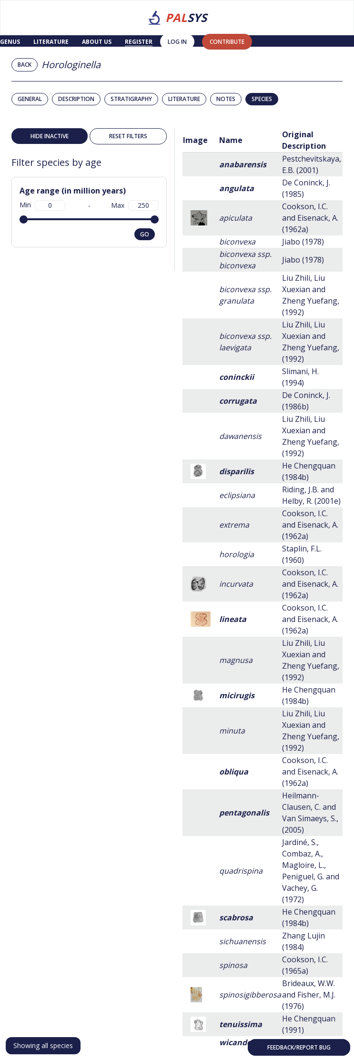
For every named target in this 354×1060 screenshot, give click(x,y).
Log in (177, 42)
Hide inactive (49, 136)
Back (24, 65)
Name (231, 140)
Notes (225, 99)
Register (138, 42)
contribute (227, 42)
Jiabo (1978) (303, 241)
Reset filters (128, 136)
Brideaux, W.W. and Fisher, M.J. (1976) (308, 994)
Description (76, 99)
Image (195, 140)
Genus (10, 42)
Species (262, 99)
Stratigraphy (131, 99)
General (30, 99)
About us (96, 42)
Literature (51, 42)
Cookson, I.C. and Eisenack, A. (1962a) (310, 217)
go (144, 234)
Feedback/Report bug (299, 1047)
